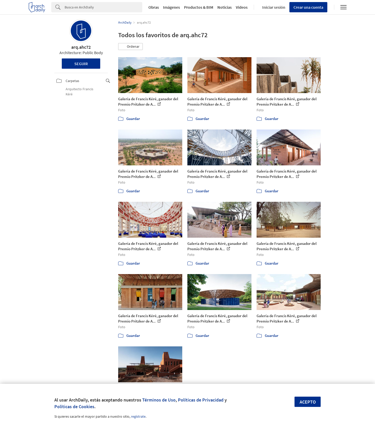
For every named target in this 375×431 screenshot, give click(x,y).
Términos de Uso (159, 400)
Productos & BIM (198, 7)
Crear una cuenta (308, 7)
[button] (130, 46)
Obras (153, 7)
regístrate (138, 416)
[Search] (103, 7)
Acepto (308, 402)
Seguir (81, 63)
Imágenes (171, 7)
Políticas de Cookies (74, 406)
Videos (242, 7)
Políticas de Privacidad (201, 400)
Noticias (224, 7)
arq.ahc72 (81, 47)
